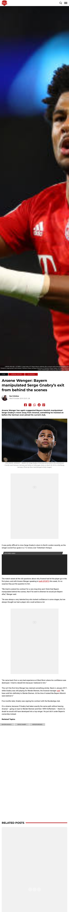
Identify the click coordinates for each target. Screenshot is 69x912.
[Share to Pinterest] (43, 404)
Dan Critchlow (14, 396)
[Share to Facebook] (25, 404)
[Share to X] (30, 404)
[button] (61, 3)
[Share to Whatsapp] (34, 404)
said (58, 691)
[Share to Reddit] (39, 404)
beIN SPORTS (44, 581)
